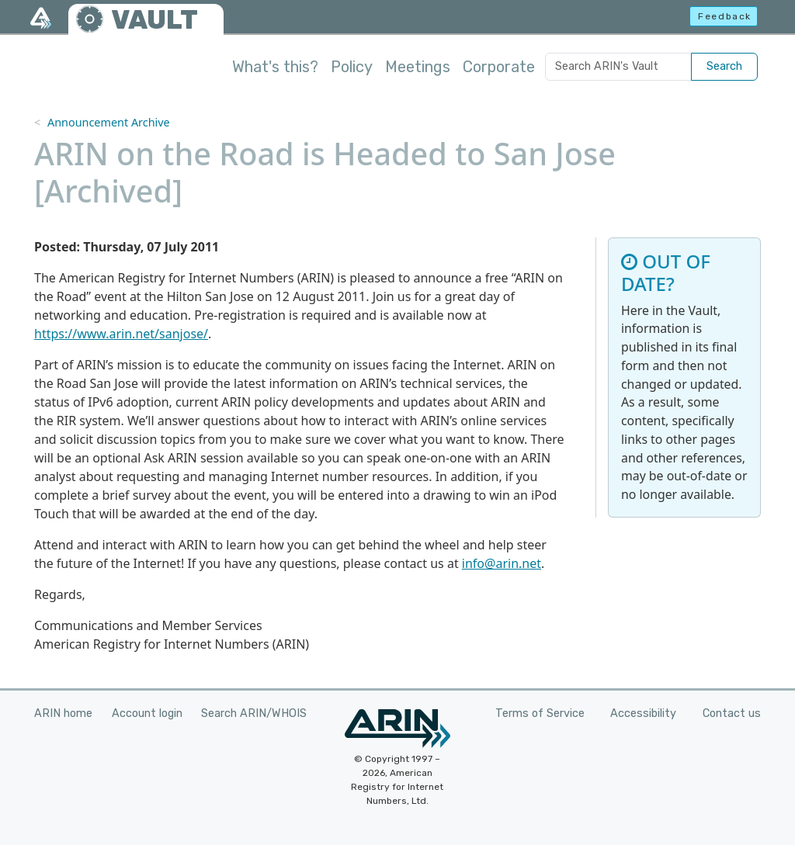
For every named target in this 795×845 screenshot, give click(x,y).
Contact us (732, 713)
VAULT (154, 20)
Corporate (499, 66)
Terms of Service (540, 713)
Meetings (417, 66)
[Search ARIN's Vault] (618, 67)
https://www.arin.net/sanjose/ (121, 333)
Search (724, 66)
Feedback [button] (725, 16)
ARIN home (63, 713)
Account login (147, 713)
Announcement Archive (108, 122)
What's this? (275, 66)
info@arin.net (501, 563)
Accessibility (643, 713)
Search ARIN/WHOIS (254, 713)
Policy (352, 66)
